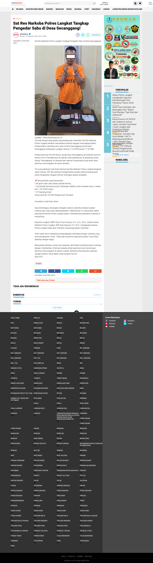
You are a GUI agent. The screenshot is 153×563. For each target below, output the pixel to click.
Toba (59, 541)
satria (13, 485)
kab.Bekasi (96, 9)
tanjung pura (16, 526)
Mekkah (14, 450)
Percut (36, 475)
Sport (86, 9)
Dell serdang (85, 358)
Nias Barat (38, 455)
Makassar (60, 9)
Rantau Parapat (17, 480)
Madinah (49, 9)
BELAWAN (19, 9)
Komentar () (96, 35)
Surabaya (60, 506)
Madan (36, 428)
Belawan (60, 333)
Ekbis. (59, 363)
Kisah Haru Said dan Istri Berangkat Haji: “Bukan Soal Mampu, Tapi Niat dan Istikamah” (124, 111)
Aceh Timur (15, 318)
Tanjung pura (39, 526)
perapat (83, 470)
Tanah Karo (84, 511)
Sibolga (83, 496)
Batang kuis (84, 323)
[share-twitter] (83, 35)
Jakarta (37, 378)
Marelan (83, 433)
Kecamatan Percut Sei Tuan (21, 393)
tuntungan (84, 541)
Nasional (78, 9)
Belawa (14, 333)
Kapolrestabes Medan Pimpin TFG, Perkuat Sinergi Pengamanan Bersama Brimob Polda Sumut (124, 147)
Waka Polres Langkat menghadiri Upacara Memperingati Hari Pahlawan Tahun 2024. (124, 98)
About (63, 556)
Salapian (83, 480)
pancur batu (62, 465)
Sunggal (37, 506)
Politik (82, 475)
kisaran (83, 393)
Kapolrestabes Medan (34, 9)
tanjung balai (39, 516)
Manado (37, 433)
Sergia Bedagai (16, 496)
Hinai (13, 373)
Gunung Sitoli (16, 368)
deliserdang (62, 358)
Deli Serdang (39, 353)
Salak (59, 480)
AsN (81, 318)
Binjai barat (39, 343)
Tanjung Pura (62, 526)
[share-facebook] (78, 35)
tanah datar (16, 511)
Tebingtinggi (39, 536)
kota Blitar (61, 398)
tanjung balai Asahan (88, 516)
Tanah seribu (16, 516)
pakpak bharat (85, 460)
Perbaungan (15, 475)
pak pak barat (39, 460)
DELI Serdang (62, 353)
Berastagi (38, 338)
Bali (12, 323)
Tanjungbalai (85, 526)
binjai (59, 338)
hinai (82, 368)
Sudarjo (14, 506)
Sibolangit (61, 496)
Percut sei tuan (63, 475)
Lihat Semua (57, 308)
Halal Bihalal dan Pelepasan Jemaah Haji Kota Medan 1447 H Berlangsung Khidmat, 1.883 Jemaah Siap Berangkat (125, 135)
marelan (60, 433)
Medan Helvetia (40, 443)
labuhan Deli (62, 408)
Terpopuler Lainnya (122, 155)
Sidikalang (38, 501)
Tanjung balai (62, 516)
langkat (106, 9)
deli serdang (16, 353)
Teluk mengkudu (86, 536)
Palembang (38, 465)
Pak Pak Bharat (63, 460)
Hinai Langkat (39, 373)
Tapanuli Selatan (40, 531)
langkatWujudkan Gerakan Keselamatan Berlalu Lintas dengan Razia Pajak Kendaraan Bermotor (68, 416)
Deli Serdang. (16, 358)
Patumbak (15, 470)
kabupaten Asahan (18, 388)
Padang (83, 455)
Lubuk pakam (16, 428)
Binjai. (59, 343)
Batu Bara (38, 328)
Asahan (60, 318)
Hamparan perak (40, 368)
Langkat (37, 413)
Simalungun (61, 501)
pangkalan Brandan (88, 465)
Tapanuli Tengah (63, 531)
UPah (13, 546)
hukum (59, 373)
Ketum (59, 393)
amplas (37, 318)
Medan (69, 9)
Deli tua (37, 358)
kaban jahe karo (17, 383)
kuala (36, 403)
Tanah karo (61, 511)
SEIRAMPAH (38, 485)
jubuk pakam (62, 378)
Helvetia (60, 368)
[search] (70, 3)
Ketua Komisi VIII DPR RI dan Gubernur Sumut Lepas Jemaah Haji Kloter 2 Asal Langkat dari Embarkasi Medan (124, 124)
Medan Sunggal (63, 443)
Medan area (84, 438)
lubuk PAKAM (85, 423)
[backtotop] (76, 312)
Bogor (82, 343)
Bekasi (59, 328)
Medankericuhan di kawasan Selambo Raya (91, 444)
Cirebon (37, 348)
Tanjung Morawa (63, 521)
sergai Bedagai (39, 490)
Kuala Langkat (16, 408)
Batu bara (15, 328)
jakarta (14, 378)
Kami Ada (88, 556)
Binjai (82, 338)
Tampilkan (96, 295)
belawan (37, 333)
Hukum (82, 373)
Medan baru (15, 443)
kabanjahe (38, 383)
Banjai (59, 323)
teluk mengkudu (63, 536)
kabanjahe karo (63, 383)
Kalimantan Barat (41, 388)
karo (82, 388)
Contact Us (71, 556)
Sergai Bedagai (62, 490)
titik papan (38, 541)
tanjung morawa (40, 521)
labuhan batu (39, 408)
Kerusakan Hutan (41, 393)
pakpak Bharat (16, 465)
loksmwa (83, 413)
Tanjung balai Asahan (19, 521)
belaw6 (83, 328)
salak (36, 480)
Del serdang (85, 348)
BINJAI (13, 343)
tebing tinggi (16, 536)
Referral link (108, 86)
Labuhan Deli (85, 408)
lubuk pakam (85, 418)
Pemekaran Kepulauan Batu (68, 470)
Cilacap (14, 348)
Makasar (83, 428)
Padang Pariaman (17, 460)
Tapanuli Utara (86, 531)
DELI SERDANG (85, 353)
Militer (37, 450)
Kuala (59, 403)
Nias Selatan (62, 455)
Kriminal (83, 398)
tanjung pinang (86, 521)
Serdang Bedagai (63, 485)
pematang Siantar (41, 470)
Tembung (14, 541)
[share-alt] (41, 271)
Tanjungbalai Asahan (19, 531)
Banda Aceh (38, 323)
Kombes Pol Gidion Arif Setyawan (20, 399)
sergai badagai (16, 490)
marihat (14, 438)
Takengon (83, 506)
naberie (60, 450)
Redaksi (80, 556)
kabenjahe (84, 383)
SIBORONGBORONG (17, 501)
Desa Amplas (39, 363)
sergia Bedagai (85, 490)
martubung (38, 438)
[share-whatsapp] (88, 35)
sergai (82, 485)
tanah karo (38, 511)
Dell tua (14, 363)
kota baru (38, 398)
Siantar (37, 496)
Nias (12, 455)
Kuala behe (84, 403)
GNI (81, 363)
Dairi (59, 348)
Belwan (14, 338)
